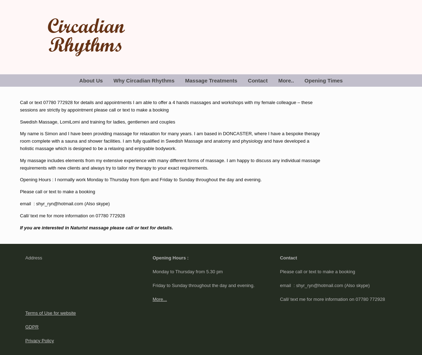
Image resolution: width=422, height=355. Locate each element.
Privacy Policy (39, 340)
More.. (286, 81)
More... (159, 299)
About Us (91, 81)
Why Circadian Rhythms (144, 81)
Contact (258, 81)
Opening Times (324, 81)
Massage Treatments (211, 81)
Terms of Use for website (50, 313)
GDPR (32, 327)
